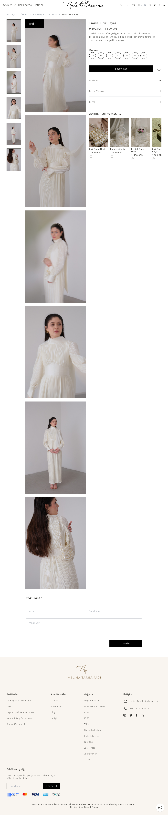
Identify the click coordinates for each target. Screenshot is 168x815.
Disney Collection (92, 730)
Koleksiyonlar (40, 14)
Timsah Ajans (91, 807)
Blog (53, 712)
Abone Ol (51, 786)
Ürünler (25, 14)
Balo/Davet (89, 742)
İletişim (38, 4)
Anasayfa (11, 14)
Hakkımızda (25, 4)
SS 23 (86, 718)
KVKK (9, 706)
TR (139, 4)
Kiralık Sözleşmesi (16, 724)
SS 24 (54, 14)
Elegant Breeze (91, 700)
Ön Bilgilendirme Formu (19, 700)
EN (144, 4)
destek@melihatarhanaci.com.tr (145, 701)
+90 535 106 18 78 (139, 708)
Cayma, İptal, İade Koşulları (20, 712)
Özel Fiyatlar (90, 747)
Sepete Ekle (121, 68)
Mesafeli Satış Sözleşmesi (19, 718)
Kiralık (87, 759)
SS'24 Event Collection (95, 706)
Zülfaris (87, 724)
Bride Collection (91, 736)
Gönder (126, 643)
